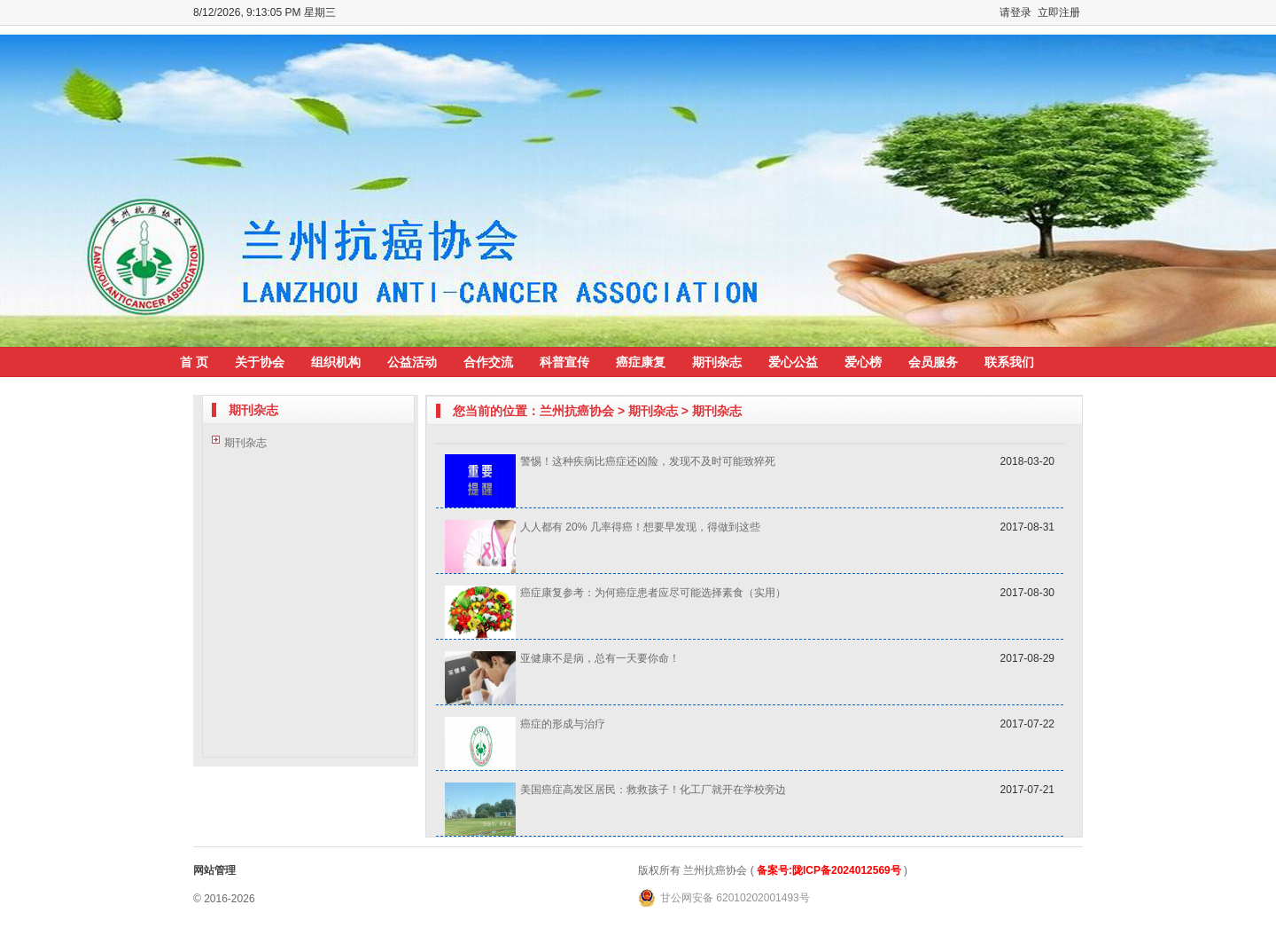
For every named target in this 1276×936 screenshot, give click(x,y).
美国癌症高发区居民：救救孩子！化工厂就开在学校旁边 (653, 789)
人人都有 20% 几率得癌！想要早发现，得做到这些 (640, 527)
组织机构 (336, 362)
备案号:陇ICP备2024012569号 (829, 870)
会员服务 (933, 362)
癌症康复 (640, 362)
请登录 (1015, 12)
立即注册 (1059, 12)
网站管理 (214, 870)
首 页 (194, 362)
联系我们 (1009, 362)
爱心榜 (863, 362)
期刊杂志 (717, 362)
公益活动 (412, 362)
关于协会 (259, 362)
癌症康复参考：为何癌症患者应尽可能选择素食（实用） (653, 592)
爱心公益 (793, 362)
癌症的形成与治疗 (562, 724)
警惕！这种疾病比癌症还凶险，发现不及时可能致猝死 (647, 461)
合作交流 (488, 362)
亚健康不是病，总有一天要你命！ (600, 658)
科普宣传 (564, 362)
